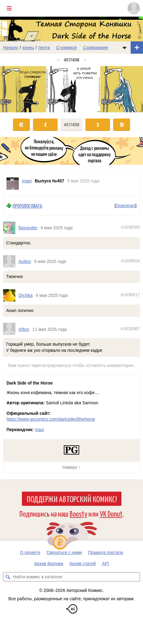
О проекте (30, 552)
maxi (39, 429)
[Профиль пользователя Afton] (10, 329)
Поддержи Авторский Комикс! (72, 498)
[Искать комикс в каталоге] (7, 576)
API (105, 563)
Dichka (25, 295)
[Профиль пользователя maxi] (12, 183)
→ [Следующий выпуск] (84, 59)
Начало (10, 47)
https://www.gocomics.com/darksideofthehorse (50, 419)
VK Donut (111, 513)
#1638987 (130, 328)
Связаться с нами (64, 552)
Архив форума (48, 563)
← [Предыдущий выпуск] (58, 59)
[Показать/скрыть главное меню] (9, 8)
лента (44, 47)
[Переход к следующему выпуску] (71, 89)
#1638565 (130, 227)
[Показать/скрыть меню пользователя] (133, 8)
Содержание (95, 47)
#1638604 (130, 260)
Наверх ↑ (71, 467)
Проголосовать (27, 205)
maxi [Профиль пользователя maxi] (27, 180)
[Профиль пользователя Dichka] (10, 295)
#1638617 (130, 294)
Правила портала (105, 552)
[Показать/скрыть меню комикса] (124, 47)
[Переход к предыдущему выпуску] (18, 89)
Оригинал (125, 205)
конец (28, 47)
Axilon (24, 261)
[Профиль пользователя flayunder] (10, 227)
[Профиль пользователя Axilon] (10, 261)
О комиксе (66, 47)
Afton (23, 328)
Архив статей (82, 563)
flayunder (28, 227)
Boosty (78, 513)
